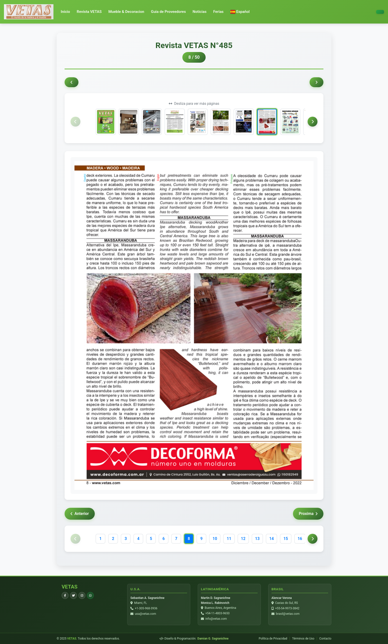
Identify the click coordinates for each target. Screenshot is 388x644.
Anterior (80, 513)
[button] (240, 12)
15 (285, 538)
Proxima (308, 513)
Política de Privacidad (273, 638)
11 (229, 538)
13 (257, 538)
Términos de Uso (303, 638)
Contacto (325, 638)
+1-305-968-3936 (146, 608)
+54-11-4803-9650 (217, 613)
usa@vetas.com (145, 614)
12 (243, 538)
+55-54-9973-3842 (287, 608)
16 (300, 538)
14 (271, 538)
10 (215, 538)
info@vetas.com (216, 618)
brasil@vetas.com (287, 614)
